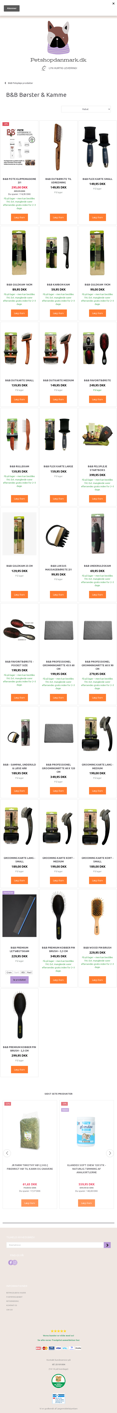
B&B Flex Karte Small (97, 179)
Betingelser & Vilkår (16, 1293)
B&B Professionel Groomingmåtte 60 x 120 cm (58, 768)
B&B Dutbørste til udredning (58, 181)
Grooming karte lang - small (19, 860)
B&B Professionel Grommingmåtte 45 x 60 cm (58, 665)
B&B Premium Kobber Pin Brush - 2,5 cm (19, 1049)
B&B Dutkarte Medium (58, 380)
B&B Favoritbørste (97, 380)
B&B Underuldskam (97, 565)
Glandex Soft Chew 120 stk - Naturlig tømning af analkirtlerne (86, 1169)
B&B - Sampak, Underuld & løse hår (19, 766)
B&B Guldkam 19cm (97, 284)
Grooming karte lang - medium (97, 766)
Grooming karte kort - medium (58, 860)
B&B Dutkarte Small (19, 380)
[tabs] (78, 5)
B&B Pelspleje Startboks (97, 468)
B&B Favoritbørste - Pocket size (19, 663)
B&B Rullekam (19, 466)
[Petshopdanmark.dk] (58, 41)
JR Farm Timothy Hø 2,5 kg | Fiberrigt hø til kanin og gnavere (30, 1167)
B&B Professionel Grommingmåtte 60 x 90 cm (97, 665)
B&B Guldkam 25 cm (19, 565)
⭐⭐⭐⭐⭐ (58, 1330)
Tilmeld (107, 1245)
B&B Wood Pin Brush (97, 947)
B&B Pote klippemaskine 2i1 (19, 181)
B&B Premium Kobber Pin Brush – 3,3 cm (58, 949)
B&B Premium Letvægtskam (19, 949)
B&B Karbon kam (58, 284)
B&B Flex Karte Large (58, 466)
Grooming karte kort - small (98, 860)
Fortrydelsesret (14, 1297)
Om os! (9, 1310)
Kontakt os (11, 1305)
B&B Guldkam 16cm (19, 284)
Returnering (12, 1301)
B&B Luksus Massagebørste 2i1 (58, 567)
